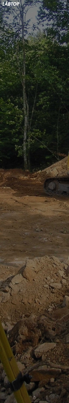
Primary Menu (65, 3)
